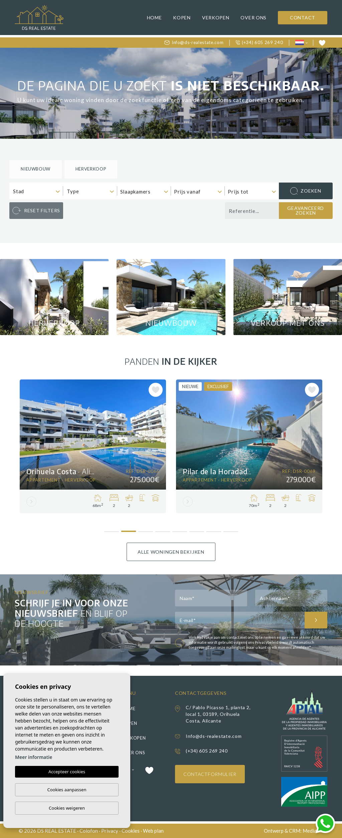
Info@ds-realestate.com (193, 42)
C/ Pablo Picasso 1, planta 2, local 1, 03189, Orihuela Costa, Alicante (218, 714)
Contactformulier (209, 774)
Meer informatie (33, 757)
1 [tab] (111, 528)
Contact (302, 17)
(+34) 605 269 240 (259, 42)
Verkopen (215, 17)
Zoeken (305, 191)
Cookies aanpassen (67, 790)
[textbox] (37, 191)
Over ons (253, 17)
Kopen (182, 17)
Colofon (88, 831)
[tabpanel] (93, 446)
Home (154, 17)
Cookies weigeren (67, 808)
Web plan (153, 831)
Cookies (131, 831)
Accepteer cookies (66, 772)
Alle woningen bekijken (171, 552)
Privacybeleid (267, 642)
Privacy (109, 831)
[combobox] (36, 191)
